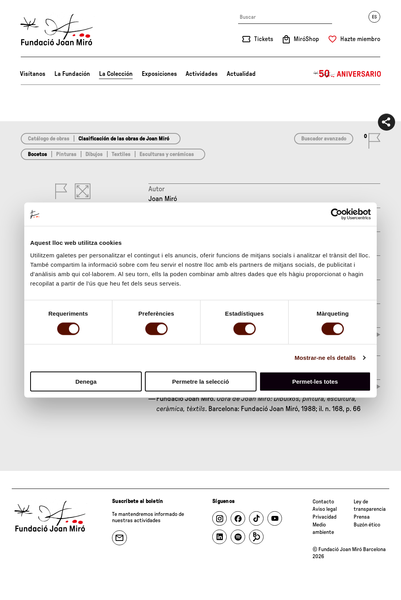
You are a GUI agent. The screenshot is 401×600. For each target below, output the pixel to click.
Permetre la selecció (200, 381)
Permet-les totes (315, 381)
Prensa (362, 517)
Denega (85, 381)
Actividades (202, 74)
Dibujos (94, 154)
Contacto (323, 502)
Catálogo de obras (48, 139)
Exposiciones (159, 74)
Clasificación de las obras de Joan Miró (123, 139)
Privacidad (324, 517)
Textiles (121, 154)
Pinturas (66, 154)
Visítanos (32, 74)
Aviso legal (324, 509)
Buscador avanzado (323, 139)
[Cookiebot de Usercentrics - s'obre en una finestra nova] (336, 214)
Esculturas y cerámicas (166, 154)
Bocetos (37, 154)
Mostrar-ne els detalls (325, 357)
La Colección (116, 74)
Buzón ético (367, 525)
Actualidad (241, 74)
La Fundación (72, 74)
